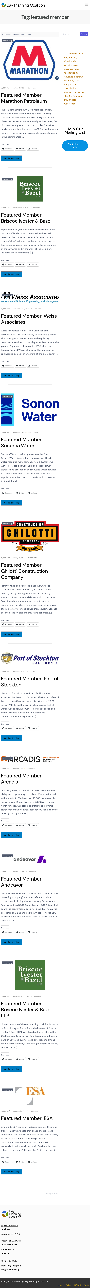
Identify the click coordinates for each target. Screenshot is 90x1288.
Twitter (68, 1285)
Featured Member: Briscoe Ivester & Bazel (26, 218)
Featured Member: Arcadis (22, 778)
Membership (7, 40)
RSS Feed (77, 1285)
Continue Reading (11, 158)
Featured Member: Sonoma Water (22, 442)
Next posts (52, 1193)
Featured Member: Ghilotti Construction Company (24, 571)
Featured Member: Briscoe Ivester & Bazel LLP (26, 1009)
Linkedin (60, 1285)
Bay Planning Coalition (10, 34)
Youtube (86, 1285)
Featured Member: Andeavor (22, 882)
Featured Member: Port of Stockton (30, 681)
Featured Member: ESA (27, 1118)
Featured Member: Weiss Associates (29, 319)
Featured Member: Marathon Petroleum (24, 98)
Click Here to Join (75, 145)
